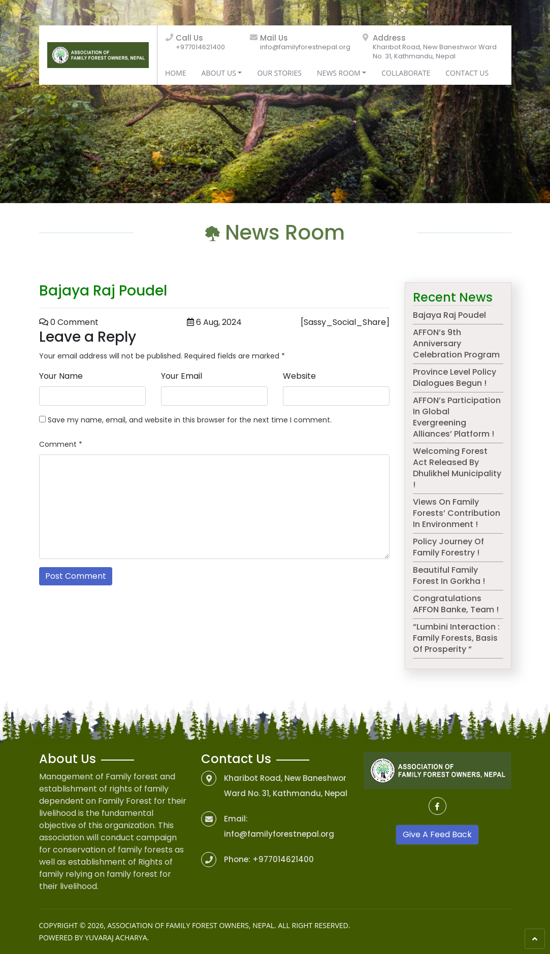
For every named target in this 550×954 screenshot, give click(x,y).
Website (299, 376)
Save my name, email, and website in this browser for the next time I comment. (190, 420)
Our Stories (279, 73)
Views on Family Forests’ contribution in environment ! (456, 513)
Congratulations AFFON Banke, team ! (456, 604)
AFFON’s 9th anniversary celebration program (456, 343)
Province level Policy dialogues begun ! (454, 377)
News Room (339, 73)
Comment (60, 444)
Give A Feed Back (437, 834)
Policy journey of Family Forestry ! (448, 547)
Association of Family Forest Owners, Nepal (190, 925)
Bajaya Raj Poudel (449, 315)
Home (175, 73)
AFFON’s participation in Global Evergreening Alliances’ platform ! (457, 417)
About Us (219, 73)
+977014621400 (200, 47)
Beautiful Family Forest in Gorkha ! (449, 575)
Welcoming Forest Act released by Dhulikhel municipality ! (457, 467)
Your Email (181, 376)
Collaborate (405, 73)
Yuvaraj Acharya (116, 937)
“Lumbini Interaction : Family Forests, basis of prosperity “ (456, 638)
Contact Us (467, 73)
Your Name (61, 376)
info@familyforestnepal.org (305, 47)
